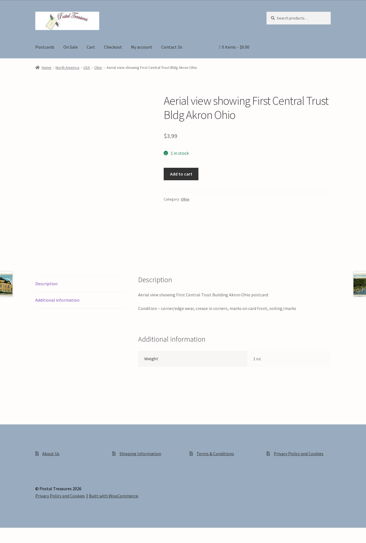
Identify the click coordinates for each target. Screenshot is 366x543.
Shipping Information (140, 453)
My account (141, 47)
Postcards (44, 47)
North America (67, 67)
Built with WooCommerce (113, 496)
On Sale (70, 47)
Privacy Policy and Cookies (298, 453)
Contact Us (171, 47)
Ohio (98, 67)
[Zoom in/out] (6, 533)
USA (86, 67)
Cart (91, 47)
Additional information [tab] (57, 300)
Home (46, 67)
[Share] (33, 533)
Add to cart (181, 174)
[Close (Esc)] (46, 533)
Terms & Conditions (215, 453)
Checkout (113, 47)
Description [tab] (46, 283)
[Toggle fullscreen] (19, 533)
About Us (50, 453)
